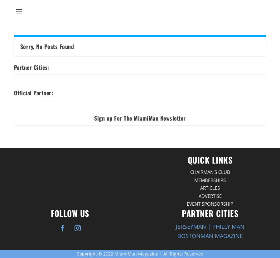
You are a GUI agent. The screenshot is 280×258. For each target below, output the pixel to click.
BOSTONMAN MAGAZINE (210, 236)
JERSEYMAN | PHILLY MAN (210, 226)
